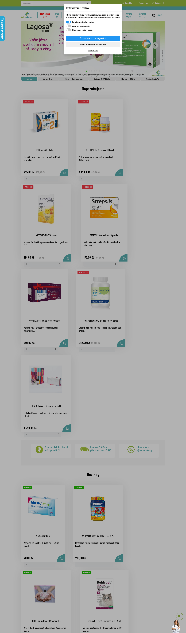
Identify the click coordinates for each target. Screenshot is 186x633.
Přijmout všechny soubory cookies (93, 38)
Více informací (93, 50)
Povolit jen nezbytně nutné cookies (93, 44)
